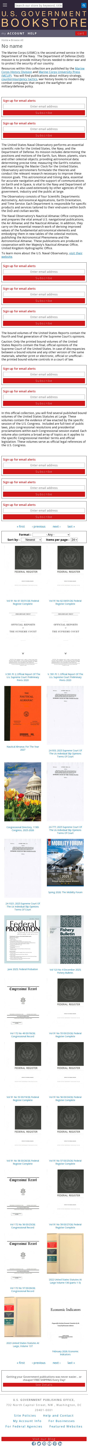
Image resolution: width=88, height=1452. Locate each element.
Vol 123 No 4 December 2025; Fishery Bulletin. (65, 971)
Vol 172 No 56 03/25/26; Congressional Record (22, 1226)
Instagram (44, 1444)
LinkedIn (60, 1444)
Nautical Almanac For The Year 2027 (23, 748)
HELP (32, 33)
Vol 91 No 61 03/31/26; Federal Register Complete (23, 602)
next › (56, 526)
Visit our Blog (44, 1439)
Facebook (34, 1444)
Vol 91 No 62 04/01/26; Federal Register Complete (65, 602)
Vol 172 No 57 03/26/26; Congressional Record (22, 1290)
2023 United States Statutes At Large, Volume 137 (22, 1345)
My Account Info (27, 1421)
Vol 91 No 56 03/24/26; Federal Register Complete (65, 1099)
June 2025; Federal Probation (23, 969)
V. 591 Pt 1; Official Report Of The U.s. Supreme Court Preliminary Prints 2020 (65, 677)
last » (71, 526)
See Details (44, 1384)
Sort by (13, 540)
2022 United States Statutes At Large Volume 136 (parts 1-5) (65, 1281)
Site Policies (25, 1415)
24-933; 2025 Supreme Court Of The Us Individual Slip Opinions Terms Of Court (65, 753)
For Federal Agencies (23, 1426)
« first (21, 526)
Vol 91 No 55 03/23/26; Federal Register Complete (65, 1035)
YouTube (49, 1444)
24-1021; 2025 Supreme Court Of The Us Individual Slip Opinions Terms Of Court (23, 906)
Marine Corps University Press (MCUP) (40, 73)
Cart (81, 33)
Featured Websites (66, 1426)
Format (24, 534)
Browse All (17, 40)
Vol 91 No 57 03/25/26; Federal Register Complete (65, 1162)
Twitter (39, 1444)
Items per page (57, 540)
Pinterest (55, 1444)
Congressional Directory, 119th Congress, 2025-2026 (23, 829)
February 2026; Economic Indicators (65, 1353)
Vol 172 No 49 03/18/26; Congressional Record (22, 1035)
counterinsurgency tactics (19, 79)
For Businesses (61, 1421)
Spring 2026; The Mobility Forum (65, 892)
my (13, 33)
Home (4, 40)
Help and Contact (58, 1415)
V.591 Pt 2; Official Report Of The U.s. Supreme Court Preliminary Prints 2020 (22, 677)
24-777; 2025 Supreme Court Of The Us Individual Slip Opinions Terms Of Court (65, 830)
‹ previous (38, 526)
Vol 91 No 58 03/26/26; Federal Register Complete (23, 1162)
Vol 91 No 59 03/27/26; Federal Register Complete (65, 1226)
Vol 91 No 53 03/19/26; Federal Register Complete (23, 1099)
